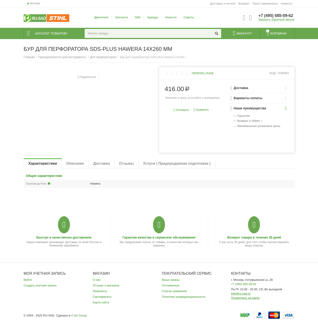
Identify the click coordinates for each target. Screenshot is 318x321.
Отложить (181, 110)
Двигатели (101, 17)
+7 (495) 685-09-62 (275, 16)
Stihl (137, 17)
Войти (28, 279)
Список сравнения (174, 291)
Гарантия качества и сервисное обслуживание (158, 237)
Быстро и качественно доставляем (63, 237)
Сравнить (201, 110)
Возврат (243, 3)
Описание (75, 163)
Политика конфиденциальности (183, 296)
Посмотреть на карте (245, 298)
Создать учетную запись (40, 285)
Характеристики (42, 163)
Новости (286, 3)
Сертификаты (102, 296)
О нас (97, 279)
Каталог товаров (51, 33)
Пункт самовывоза (265, 3)
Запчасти (121, 17)
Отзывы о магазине (106, 285)
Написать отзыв (203, 73)
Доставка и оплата (222, 3)
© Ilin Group (79, 315)
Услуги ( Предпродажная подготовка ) (177, 163)
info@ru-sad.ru (241, 293)
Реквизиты (100, 291)
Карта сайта (101, 302)
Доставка (101, 163)
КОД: (272, 73)
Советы (188, 17)
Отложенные (170, 285)
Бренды (152, 17)
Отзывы (126, 163)
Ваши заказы (171, 279)
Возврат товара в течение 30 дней (254, 237)
